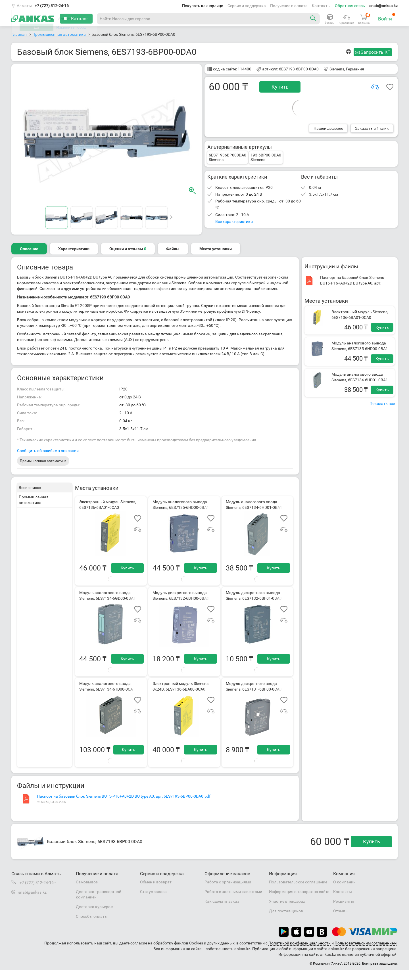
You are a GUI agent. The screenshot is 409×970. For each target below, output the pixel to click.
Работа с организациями (227, 882)
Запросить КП (376, 52)
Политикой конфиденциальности (299, 943)
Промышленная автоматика (43, 461)
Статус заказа (153, 891)
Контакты (321, 5)
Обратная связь (350, 5)
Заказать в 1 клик (372, 128)
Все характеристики (234, 221)
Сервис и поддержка (247, 5)
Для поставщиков (286, 911)
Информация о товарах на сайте (299, 891)
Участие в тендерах (287, 901)
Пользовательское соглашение (298, 882)
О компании (344, 882)
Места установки (215, 248)
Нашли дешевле (328, 128)
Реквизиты (343, 901)
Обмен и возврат (156, 882)
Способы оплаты (92, 916)
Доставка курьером (94, 906)
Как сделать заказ (221, 901)
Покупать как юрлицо (202, 5)
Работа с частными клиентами (233, 891)
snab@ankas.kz (383, 5)
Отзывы (341, 911)
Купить (280, 87)
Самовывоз (87, 882)
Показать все (382, 403)
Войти (386, 17)
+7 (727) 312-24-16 (52, 5)
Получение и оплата (289, 5)
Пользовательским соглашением (366, 943)
